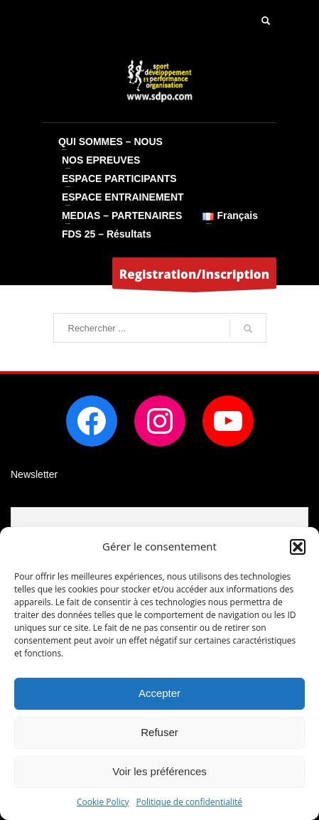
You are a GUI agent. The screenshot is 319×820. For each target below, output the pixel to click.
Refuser (159, 732)
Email (23, 498)
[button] (298, 547)
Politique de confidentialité (189, 802)
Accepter (159, 693)
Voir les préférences (159, 771)
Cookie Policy (103, 802)
